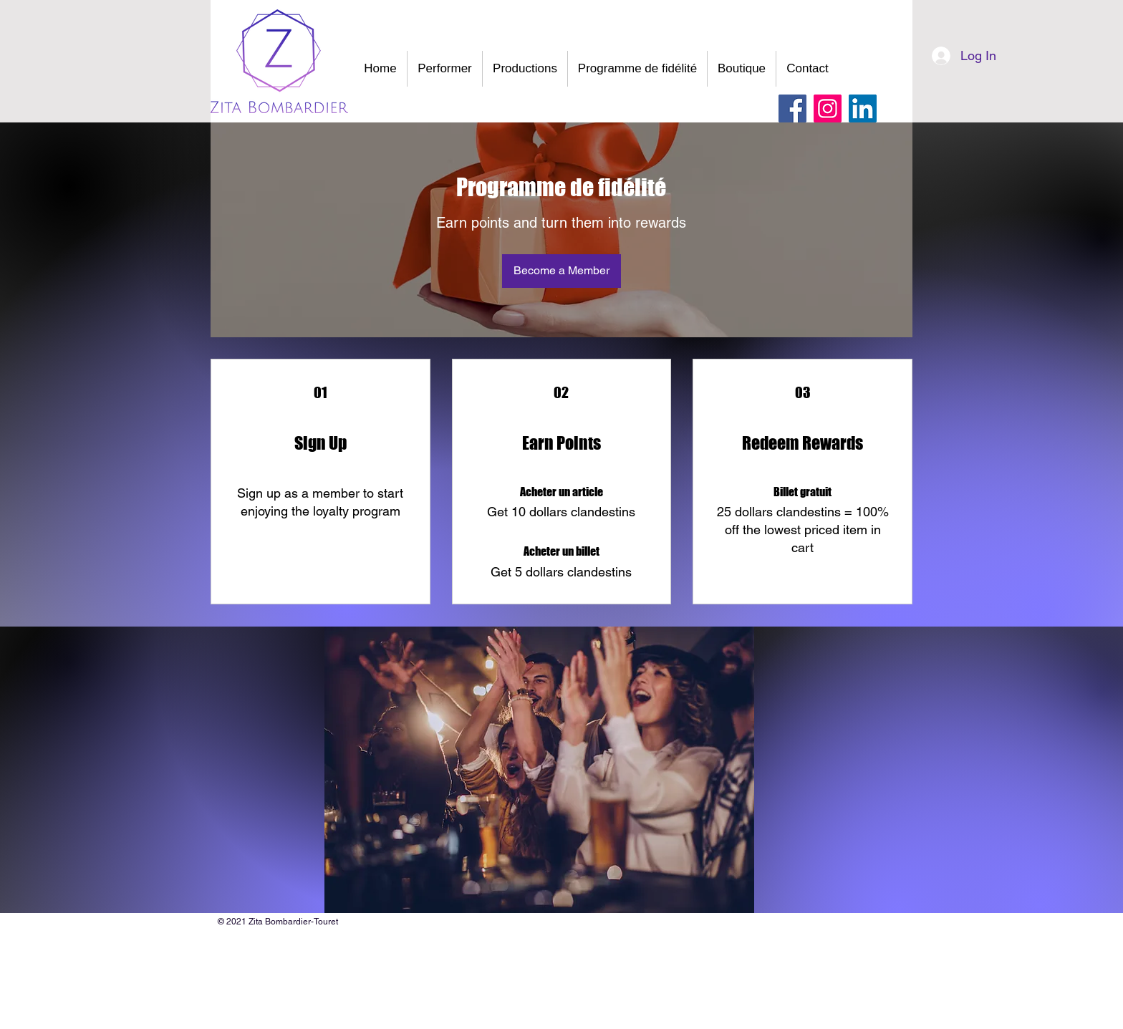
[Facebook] (792, 108)
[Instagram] (828, 108)
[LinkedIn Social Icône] (863, 108)
